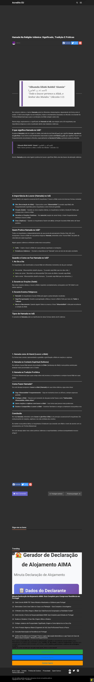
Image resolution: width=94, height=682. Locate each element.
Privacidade (46, 671)
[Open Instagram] (78, 670)
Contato (24, 671)
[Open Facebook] (70, 670)
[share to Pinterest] (80, 43)
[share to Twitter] (74, 43)
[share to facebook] (66, 43)
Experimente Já (47, 652)
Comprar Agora (47, 657)
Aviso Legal (16, 671)
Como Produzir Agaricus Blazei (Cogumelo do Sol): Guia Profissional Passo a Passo (42, 627)
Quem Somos (56, 671)
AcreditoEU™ (29, 679)
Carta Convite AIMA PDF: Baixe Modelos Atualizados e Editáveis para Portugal (40, 602)
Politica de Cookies (34, 671)
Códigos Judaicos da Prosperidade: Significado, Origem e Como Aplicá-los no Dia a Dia (43, 623)
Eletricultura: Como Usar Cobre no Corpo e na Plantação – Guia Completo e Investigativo (43, 606)
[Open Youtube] (70, 673)
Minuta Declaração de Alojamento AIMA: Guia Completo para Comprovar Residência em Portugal (46, 597)
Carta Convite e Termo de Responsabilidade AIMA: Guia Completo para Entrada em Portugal (44, 615)
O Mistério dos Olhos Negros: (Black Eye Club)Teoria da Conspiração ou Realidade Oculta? (44, 611)
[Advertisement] (47, 21)
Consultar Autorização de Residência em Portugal (31, 632)
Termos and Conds (18, 672)
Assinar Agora (47, 663)
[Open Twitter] (74, 670)
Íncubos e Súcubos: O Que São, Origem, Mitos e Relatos (33, 619)
